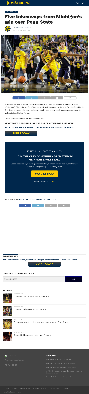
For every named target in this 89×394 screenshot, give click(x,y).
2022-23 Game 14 (24, 200)
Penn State (51, 200)
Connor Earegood (22, 27)
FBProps (65, 388)
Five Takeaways (38, 200)
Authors (35, 388)
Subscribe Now (10, 256)
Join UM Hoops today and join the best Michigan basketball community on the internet (40, 259)
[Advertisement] (44, 227)
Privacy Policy (24, 388)
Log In (52, 181)
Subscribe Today (44, 173)
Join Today (21, 133)
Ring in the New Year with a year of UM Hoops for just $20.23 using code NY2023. (39, 127)
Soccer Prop (54, 388)
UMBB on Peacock (10, 388)
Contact (44, 388)
